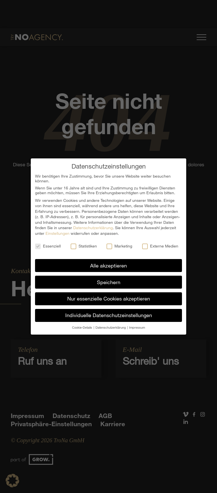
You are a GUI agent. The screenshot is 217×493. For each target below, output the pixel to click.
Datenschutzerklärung (93, 224)
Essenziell (48, 243)
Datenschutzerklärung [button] (111, 324)
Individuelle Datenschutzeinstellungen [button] (108, 312)
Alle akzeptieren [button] (108, 262)
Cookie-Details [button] (82, 324)
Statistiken (84, 243)
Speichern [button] (108, 279)
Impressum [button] (137, 324)
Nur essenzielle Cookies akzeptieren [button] (108, 296)
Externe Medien (160, 243)
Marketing (119, 243)
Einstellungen (57, 230)
